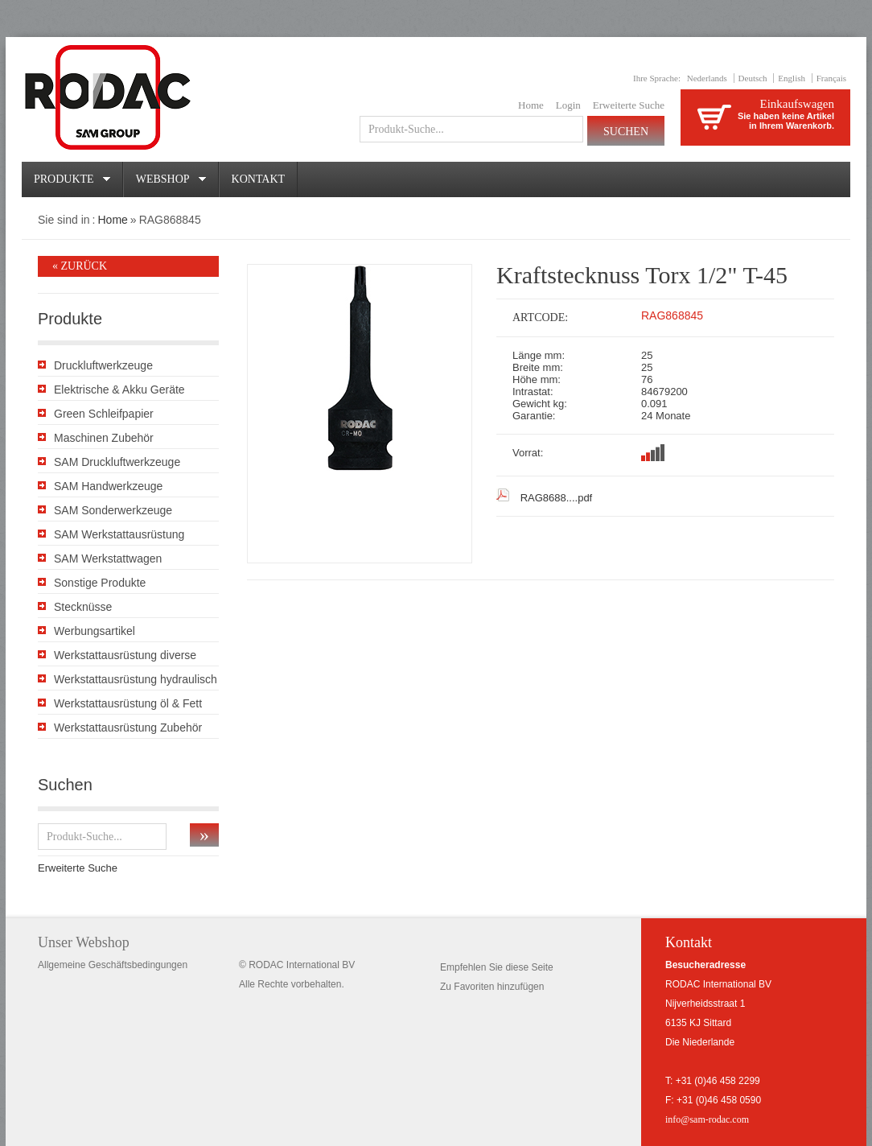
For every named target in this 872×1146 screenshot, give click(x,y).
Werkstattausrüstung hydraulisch (135, 679)
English (791, 78)
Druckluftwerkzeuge (103, 365)
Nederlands (707, 78)
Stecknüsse (83, 606)
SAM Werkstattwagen (108, 558)
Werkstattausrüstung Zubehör (128, 727)
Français (831, 78)
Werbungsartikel (94, 631)
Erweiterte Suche (628, 105)
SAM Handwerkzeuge (108, 486)
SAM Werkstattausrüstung (119, 534)
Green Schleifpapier (104, 413)
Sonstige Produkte (100, 582)
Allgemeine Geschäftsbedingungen (112, 965)
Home (531, 105)
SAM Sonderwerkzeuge (113, 510)
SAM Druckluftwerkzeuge (117, 462)
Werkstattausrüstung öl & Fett (128, 703)
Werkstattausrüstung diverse (125, 655)
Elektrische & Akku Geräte (119, 389)
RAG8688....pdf (556, 498)
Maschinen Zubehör (104, 437)
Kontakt (259, 179)
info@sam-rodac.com (707, 1119)
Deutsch (752, 78)
